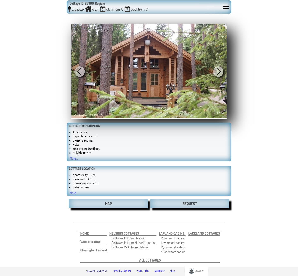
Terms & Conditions (122, 270)
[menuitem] (93, 233)
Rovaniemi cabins (172, 238)
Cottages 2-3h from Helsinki (130, 247)
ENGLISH (196, 271)
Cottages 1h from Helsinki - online (134, 242)
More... (74, 158)
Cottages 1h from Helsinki (128, 238)
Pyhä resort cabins (173, 247)
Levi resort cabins (172, 242)
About (172, 270)
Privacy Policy (142, 270)
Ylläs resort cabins (173, 251)
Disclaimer (159, 270)
